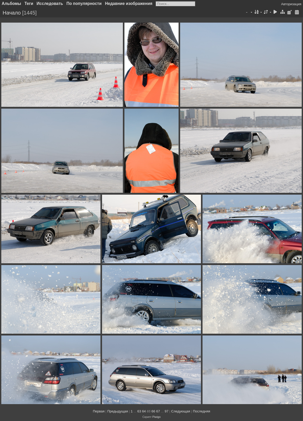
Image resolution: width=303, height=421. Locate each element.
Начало (12, 13)
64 (144, 411)
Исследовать (50, 3)
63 (139, 411)
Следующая (180, 411)
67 (158, 411)
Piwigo (156, 416)
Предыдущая (117, 411)
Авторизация (291, 4)
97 (166, 411)
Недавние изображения (128, 3)
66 (153, 411)
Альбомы (11, 3)
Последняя (201, 411)
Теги (28, 3)
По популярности (84, 3)
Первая (99, 411)
